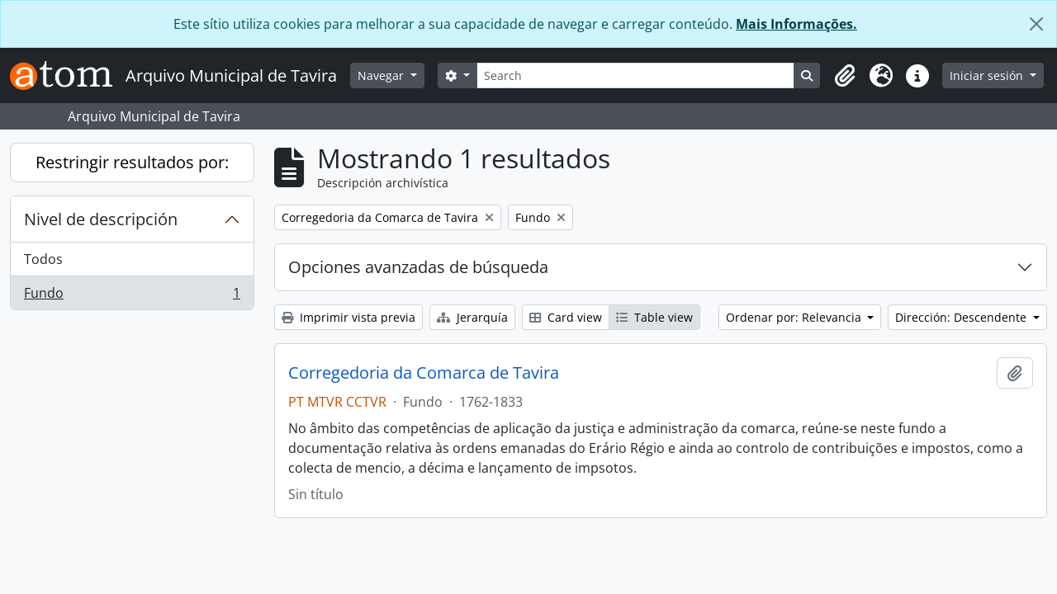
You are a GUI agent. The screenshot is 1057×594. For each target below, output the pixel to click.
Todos (43, 259)
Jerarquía (472, 317)
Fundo (131, 296)
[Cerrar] (1036, 24)
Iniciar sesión (988, 75)
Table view (654, 317)
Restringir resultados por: (132, 162)
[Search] (635, 75)
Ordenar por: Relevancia (795, 317)
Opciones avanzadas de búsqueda (418, 267)
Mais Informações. (796, 24)
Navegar (382, 75)
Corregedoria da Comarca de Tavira (423, 373)
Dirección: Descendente (962, 317)
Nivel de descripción (101, 219)
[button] (845, 76)
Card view (565, 317)
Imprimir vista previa (348, 317)
